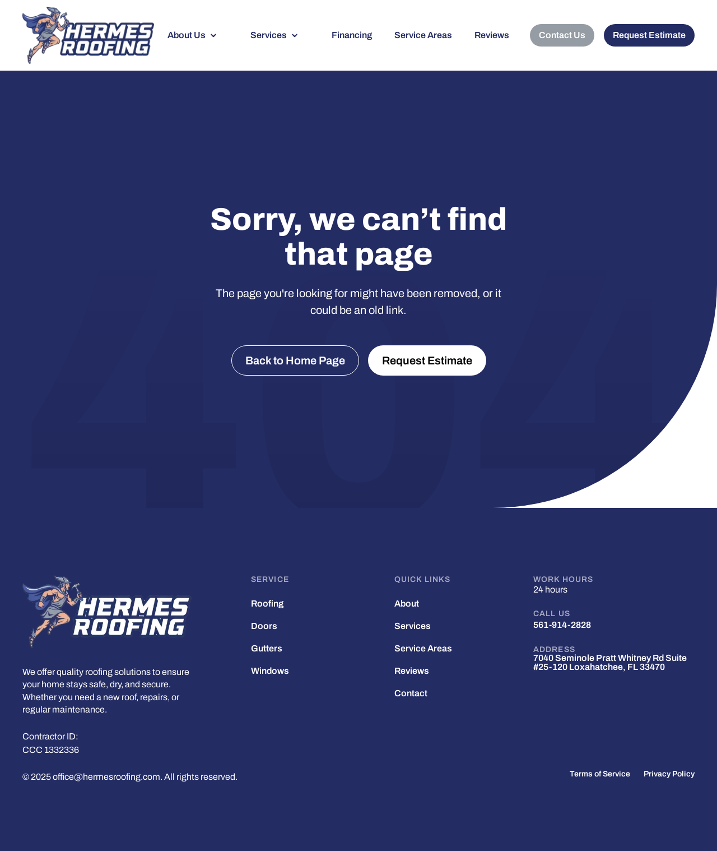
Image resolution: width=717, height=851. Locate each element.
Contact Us (562, 35)
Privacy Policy (669, 774)
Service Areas (423, 35)
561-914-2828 (562, 625)
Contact (410, 693)
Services (268, 35)
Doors (264, 626)
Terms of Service (600, 774)
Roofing (267, 603)
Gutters (266, 648)
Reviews (491, 35)
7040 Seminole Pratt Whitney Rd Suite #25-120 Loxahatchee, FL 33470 (610, 663)
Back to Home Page (295, 360)
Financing (352, 35)
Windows (270, 671)
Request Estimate (649, 35)
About (406, 603)
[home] (88, 35)
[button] (197, 35)
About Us (186, 35)
